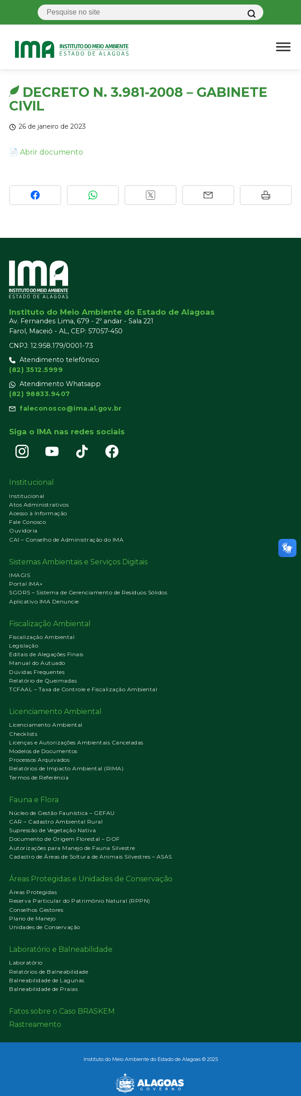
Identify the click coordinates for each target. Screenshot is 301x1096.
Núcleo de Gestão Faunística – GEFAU (62, 812)
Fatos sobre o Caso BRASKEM (62, 1011)
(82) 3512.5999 (36, 370)
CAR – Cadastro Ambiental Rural (56, 821)
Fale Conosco (27, 521)
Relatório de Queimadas (43, 680)
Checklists (23, 733)
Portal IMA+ (26, 583)
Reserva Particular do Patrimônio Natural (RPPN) (79, 900)
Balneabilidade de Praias (43, 988)
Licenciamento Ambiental (46, 724)
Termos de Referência (39, 777)
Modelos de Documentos (43, 751)
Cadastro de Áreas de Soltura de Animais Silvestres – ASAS (90, 856)
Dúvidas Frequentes (36, 672)
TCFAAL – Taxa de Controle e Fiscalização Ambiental (83, 689)
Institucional (26, 496)
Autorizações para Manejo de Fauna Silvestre (72, 848)
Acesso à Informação (38, 513)
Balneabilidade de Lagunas (46, 980)
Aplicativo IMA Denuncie (44, 601)
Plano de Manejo (32, 918)
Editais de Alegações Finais (46, 654)
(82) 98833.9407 (39, 394)
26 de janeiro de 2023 (52, 126)
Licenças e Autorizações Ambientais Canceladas (76, 742)
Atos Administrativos (39, 504)
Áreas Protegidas (33, 892)
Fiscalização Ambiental (41, 636)
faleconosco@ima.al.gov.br (71, 408)
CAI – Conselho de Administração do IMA (66, 539)
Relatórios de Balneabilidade (48, 971)
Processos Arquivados (39, 759)
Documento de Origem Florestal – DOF (64, 838)
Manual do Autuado (37, 662)
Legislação (23, 645)
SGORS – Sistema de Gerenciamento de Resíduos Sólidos (88, 592)
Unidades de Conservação (44, 927)
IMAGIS (19, 575)
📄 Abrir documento (46, 152)
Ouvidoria (23, 530)
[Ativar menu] (283, 47)
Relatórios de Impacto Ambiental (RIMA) (66, 768)
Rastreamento (35, 1024)
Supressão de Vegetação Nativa (52, 830)
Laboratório (26, 962)
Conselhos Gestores (36, 909)
